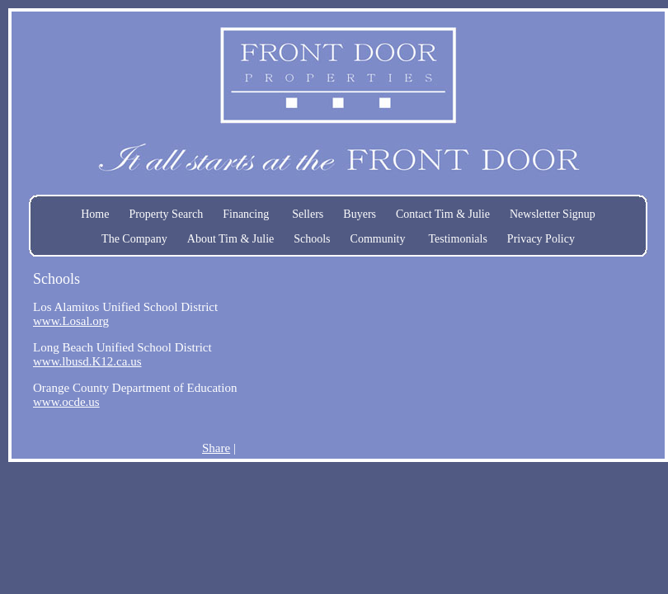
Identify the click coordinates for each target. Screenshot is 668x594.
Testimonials (457, 239)
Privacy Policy (541, 239)
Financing (246, 214)
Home (95, 214)
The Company (134, 239)
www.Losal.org (71, 321)
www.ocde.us (66, 401)
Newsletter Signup (552, 214)
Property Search (166, 214)
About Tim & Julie (230, 239)
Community (378, 239)
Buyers (359, 214)
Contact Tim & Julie (443, 214)
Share (216, 448)
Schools (312, 239)
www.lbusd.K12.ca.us (87, 361)
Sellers (307, 214)
